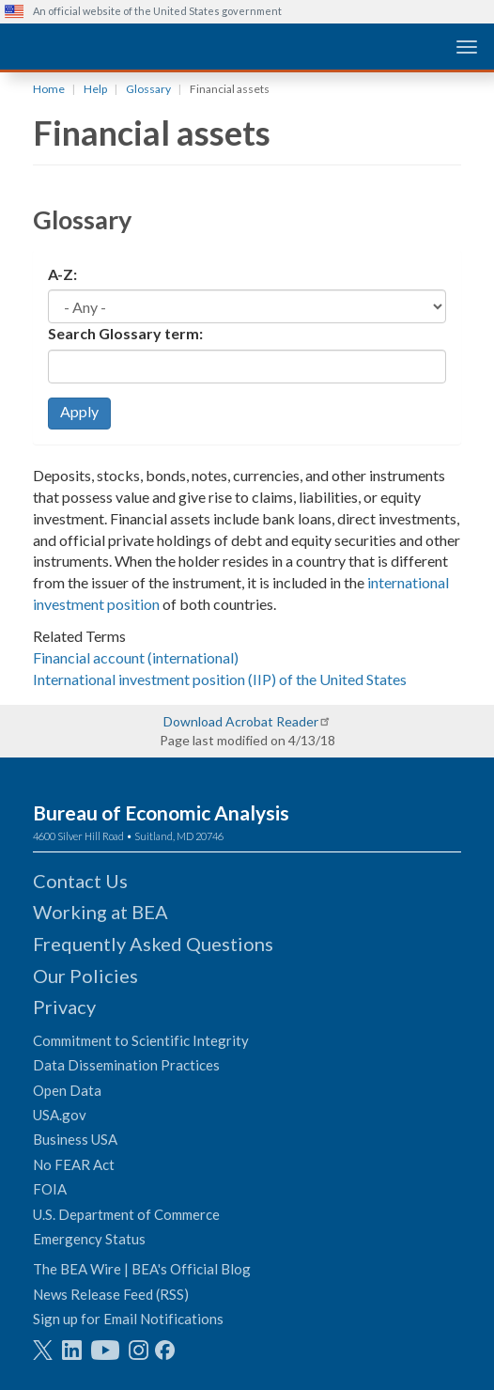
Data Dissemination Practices (126, 1064)
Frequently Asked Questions (153, 943)
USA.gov (59, 1114)
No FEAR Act (74, 1164)
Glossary (148, 89)
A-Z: (62, 274)
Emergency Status (89, 1238)
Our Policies (85, 975)
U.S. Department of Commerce (126, 1214)
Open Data (67, 1090)
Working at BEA (100, 911)
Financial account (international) (136, 657)
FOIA (50, 1188)
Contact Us (80, 880)
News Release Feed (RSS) (111, 1294)
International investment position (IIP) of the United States (220, 679)
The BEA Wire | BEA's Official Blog (142, 1268)
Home (49, 89)
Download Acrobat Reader (240, 721)
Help (95, 89)
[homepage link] (145, 45)
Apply (79, 411)
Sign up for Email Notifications (128, 1318)
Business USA (75, 1139)
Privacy (64, 1006)
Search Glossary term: (125, 333)
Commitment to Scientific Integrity (141, 1040)
